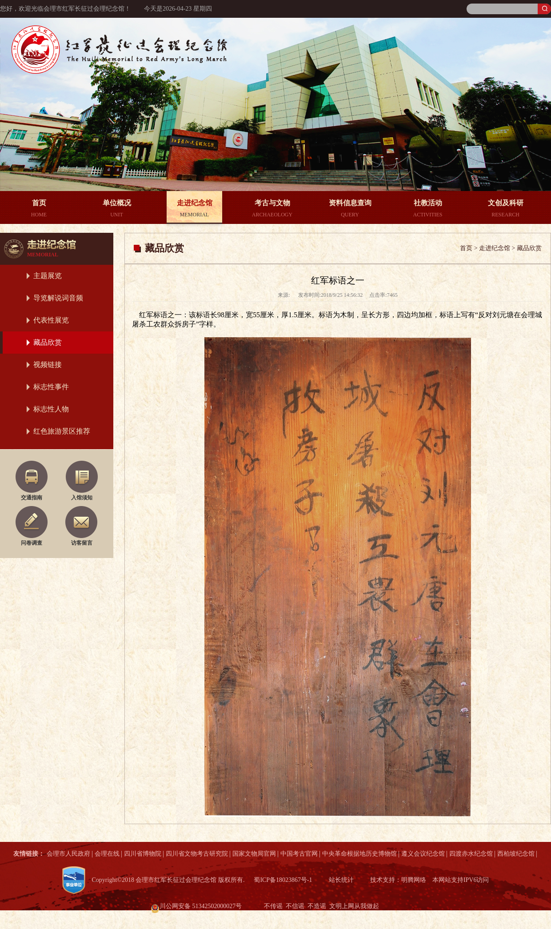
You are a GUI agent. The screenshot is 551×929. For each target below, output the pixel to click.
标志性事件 (51, 387)
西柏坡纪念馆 (516, 853)
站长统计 (341, 880)
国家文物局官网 (254, 853)
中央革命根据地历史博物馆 (359, 853)
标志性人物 (51, 409)
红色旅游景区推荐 (61, 431)
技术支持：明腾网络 (399, 880)
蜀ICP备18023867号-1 (282, 880)
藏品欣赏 (47, 342)
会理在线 (107, 853)
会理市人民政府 (68, 853)
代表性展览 (51, 320)
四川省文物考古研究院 (197, 853)
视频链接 (47, 364)
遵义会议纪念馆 (423, 853)
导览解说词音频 (58, 298)
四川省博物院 (142, 853)
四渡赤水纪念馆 (471, 853)
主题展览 (47, 275)
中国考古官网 (299, 853)
